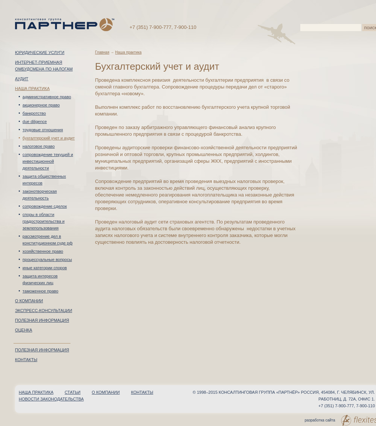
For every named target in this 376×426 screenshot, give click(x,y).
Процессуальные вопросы (47, 259)
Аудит (21, 78)
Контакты (26, 359)
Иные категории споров (44, 268)
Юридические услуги (39, 52)
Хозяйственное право (42, 251)
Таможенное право (40, 291)
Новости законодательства (51, 399)
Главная (102, 52)
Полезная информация (42, 320)
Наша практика (32, 88)
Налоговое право (38, 146)
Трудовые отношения (42, 130)
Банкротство (34, 113)
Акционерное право (41, 105)
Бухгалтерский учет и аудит (48, 138)
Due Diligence (34, 121)
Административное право (46, 96)
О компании (29, 300)
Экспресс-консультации (43, 310)
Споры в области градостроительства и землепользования (43, 221)
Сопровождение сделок (44, 206)
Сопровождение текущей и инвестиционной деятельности (47, 161)
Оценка (23, 330)
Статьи (73, 392)
